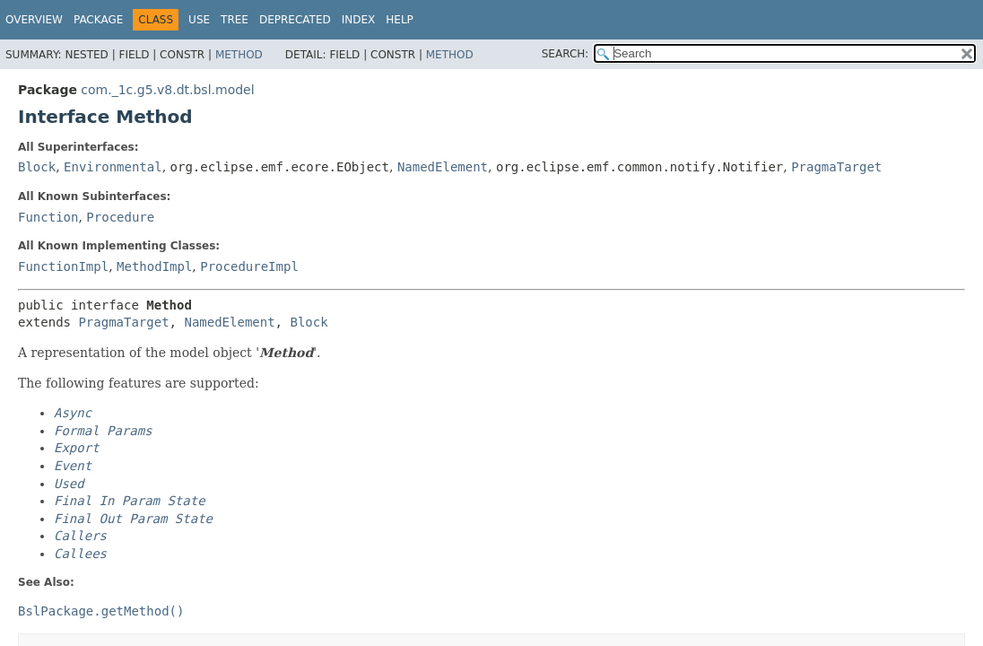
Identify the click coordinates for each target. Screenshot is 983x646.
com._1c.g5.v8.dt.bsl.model (167, 90)
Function (48, 217)
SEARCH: (565, 54)
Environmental (113, 167)
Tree (234, 19)
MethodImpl (154, 266)
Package (98, 19)
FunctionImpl (63, 266)
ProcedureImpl (249, 266)
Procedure (120, 217)
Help (399, 19)
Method (239, 54)
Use (199, 19)
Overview (34, 19)
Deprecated (295, 19)
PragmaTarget (836, 167)
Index (359, 19)
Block (37, 167)
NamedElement (442, 167)
